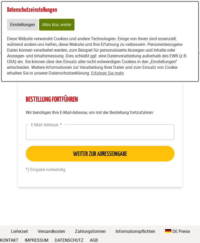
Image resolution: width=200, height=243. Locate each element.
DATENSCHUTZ (69, 239)
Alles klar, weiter (56, 25)
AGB (94, 240)
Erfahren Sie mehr (107, 73)
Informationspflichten (135, 231)
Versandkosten (51, 231)
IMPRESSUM (36, 239)
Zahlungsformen (90, 231)
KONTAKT (9, 239)
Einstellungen (22, 25)
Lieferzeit (19, 231)
